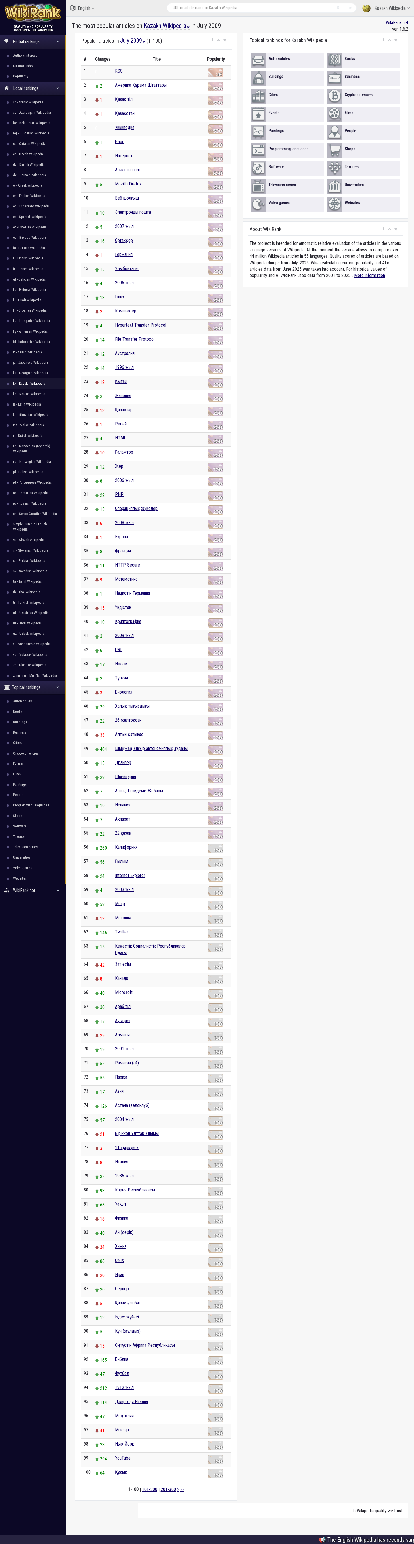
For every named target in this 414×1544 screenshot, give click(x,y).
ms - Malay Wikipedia (28, 425)
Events (18, 763)
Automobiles (22, 701)
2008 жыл (124, 522)
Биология (123, 692)
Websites (20, 878)
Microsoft (124, 992)
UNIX (119, 1260)
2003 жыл (124, 889)
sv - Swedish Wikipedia (30, 571)
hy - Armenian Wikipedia (30, 331)
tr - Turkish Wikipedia (28, 602)
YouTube (123, 1458)
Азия (119, 1091)
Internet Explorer (130, 875)
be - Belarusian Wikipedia (31, 123)
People (18, 795)
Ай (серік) (124, 1232)
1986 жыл (124, 1176)
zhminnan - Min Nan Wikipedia (35, 675)
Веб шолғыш (127, 198)
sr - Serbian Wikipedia (29, 560)
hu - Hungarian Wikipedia (31, 321)
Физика (121, 1218)
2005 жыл (124, 282)
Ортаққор (124, 240)
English (82, 8)
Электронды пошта (133, 212)
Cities (17, 742)
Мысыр (122, 1430)
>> (182, 1489)
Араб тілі (123, 1006)
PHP (119, 494)
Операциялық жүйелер (136, 508)
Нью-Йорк (124, 1444)
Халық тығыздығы (132, 706)
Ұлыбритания (127, 268)
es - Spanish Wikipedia (29, 217)
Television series (25, 847)
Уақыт (120, 1204)
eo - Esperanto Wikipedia (31, 206)
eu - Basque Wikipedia (29, 237)
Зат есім (123, 964)
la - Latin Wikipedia (27, 404)
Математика (126, 579)
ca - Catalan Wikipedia (29, 143)
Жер (119, 466)
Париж (121, 1077)
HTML (120, 438)
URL (118, 649)
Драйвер (123, 762)
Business (19, 732)
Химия (120, 1246)
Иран (119, 1274)
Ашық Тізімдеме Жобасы (139, 790)
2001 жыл (124, 1049)
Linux (119, 297)
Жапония (123, 395)
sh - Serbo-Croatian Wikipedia (35, 513)
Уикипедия (124, 127)
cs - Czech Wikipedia (28, 154)
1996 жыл (124, 367)
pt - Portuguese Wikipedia (32, 482)
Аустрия (122, 1020)
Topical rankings (31, 687)
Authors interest (25, 55)
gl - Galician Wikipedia (29, 279)
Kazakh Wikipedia (386, 8)
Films (17, 774)
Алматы (122, 1034)
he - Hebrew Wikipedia (29, 289)
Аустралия (125, 353)
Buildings (20, 722)
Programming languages (31, 805)
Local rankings (31, 88)
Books (17, 711)
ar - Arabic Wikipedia (28, 102)
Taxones (19, 836)
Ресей (121, 424)
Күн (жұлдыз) (128, 1331)
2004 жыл (124, 1119)
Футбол (122, 1373)
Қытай (121, 381)
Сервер (122, 1288)
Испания (122, 805)
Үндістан (123, 607)
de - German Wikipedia (29, 175)
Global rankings (31, 41)
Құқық (121, 1472)
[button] (212, 40)
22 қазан (123, 833)
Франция (123, 551)
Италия (121, 1161)
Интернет (124, 155)
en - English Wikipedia (29, 196)
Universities (21, 857)
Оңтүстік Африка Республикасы (145, 1345)
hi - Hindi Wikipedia (27, 300)
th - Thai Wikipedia (26, 592)
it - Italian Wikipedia (27, 352)
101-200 (149, 1489)
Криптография (128, 621)
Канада (121, 978)
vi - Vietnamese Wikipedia (32, 644)
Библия (121, 1359)
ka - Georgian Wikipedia (30, 373)
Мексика (123, 917)
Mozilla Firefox (128, 184)
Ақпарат (122, 819)
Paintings (20, 784)
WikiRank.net (33, 890)
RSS (119, 71)
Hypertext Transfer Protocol (140, 325)
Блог (119, 141)
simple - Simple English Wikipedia (30, 526)
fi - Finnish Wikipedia (28, 258)
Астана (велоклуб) (132, 1105)
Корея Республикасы (135, 1190)
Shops (17, 816)
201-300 (168, 1489)
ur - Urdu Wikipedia (27, 623)
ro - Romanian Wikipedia (31, 493)
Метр (120, 903)
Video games (22, 868)
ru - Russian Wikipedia (29, 503)
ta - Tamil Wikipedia (27, 581)
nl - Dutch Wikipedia (27, 435)
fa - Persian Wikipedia (29, 248)
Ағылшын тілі (127, 170)
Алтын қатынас (129, 734)
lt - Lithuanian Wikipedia (30, 414)
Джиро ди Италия (131, 1401)
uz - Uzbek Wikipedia (28, 633)
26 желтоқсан (128, 720)
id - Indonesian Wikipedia (31, 342)
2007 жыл (124, 226)
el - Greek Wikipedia (27, 185)
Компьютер (125, 311)
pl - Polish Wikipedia (28, 472)
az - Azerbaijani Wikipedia (32, 112)
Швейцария (125, 776)
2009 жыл (124, 635)
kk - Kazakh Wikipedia (29, 383)
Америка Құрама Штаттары (141, 85)
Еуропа (121, 536)
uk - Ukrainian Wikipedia (31, 613)
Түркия (121, 678)
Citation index (23, 66)
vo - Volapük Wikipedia (30, 654)
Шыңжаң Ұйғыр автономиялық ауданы (151, 748)
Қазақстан (125, 113)
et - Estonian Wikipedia (30, 227)
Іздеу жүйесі (127, 1317)
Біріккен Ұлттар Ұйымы (137, 1133)
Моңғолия (124, 1415)
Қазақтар (124, 409)
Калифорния (126, 847)
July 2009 (132, 40)
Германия (124, 254)
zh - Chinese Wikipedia (29, 665)
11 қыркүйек (127, 1147)
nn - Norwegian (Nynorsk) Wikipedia (31, 448)
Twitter (121, 932)
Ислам (121, 663)
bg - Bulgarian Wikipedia (31, 133)
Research (345, 7)
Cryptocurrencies (26, 753)
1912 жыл (124, 1387)
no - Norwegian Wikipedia (32, 461)
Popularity (20, 76)
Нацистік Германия (132, 593)
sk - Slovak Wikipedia (29, 540)
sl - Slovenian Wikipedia (30, 550)
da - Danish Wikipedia (29, 164)
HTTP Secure (127, 565)
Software (19, 826)
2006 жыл (124, 480)
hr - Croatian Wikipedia (30, 310)
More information (369, 275)
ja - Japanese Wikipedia (30, 362)
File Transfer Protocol (134, 339)
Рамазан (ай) (127, 1063)
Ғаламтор (124, 452)
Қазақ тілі (124, 99)
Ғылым (121, 861)
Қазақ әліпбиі (127, 1303)
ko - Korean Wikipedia (29, 394)
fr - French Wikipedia (28, 269)
